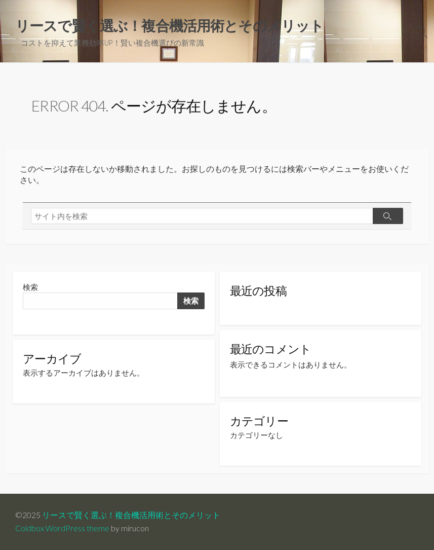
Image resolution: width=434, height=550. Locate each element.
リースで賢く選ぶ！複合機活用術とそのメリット (131, 515)
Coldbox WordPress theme (62, 528)
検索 (30, 287)
